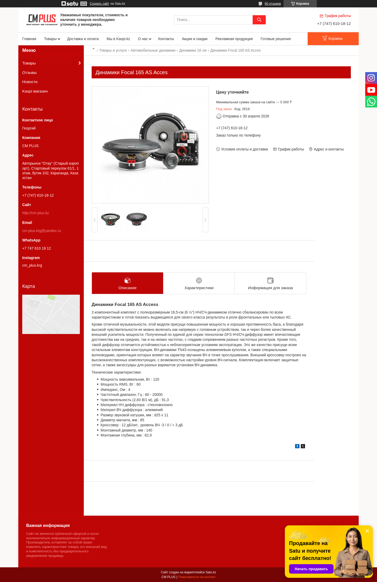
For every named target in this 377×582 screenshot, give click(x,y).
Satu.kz (211, 572)
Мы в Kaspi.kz (118, 39)
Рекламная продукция (234, 39)
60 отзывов (273, 4)
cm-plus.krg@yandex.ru (41, 231)
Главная (29, 39)
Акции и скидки (195, 39)
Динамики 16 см (193, 50)
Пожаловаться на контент (196, 577)
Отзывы (29, 72)
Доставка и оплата (83, 39)
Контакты (166, 39)
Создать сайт (99, 4)
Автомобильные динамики (153, 50)
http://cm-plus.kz (35, 213)
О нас (143, 39)
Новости (29, 81)
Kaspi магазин (35, 91)
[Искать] (259, 19)
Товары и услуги (113, 50)
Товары (50, 39)
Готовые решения (276, 39)
